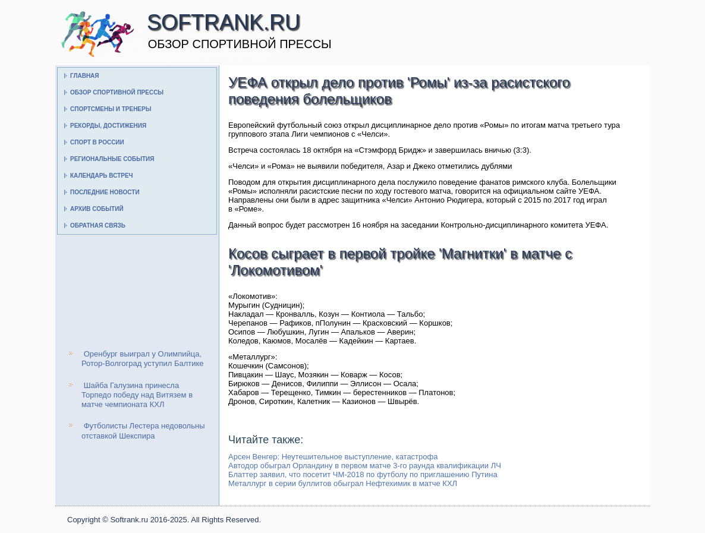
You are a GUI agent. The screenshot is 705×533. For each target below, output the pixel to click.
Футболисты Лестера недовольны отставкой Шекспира (143, 430)
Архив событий (97, 209)
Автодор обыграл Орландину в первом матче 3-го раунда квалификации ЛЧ (364, 465)
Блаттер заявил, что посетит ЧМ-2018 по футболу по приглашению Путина (363, 474)
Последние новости (105, 192)
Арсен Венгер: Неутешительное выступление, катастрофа (333, 456)
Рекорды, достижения (108, 125)
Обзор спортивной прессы (116, 92)
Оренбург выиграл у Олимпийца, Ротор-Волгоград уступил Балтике (142, 358)
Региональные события (112, 159)
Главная (84, 75)
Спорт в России (97, 142)
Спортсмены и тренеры (110, 109)
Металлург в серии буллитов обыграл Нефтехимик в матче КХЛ (342, 483)
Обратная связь (97, 225)
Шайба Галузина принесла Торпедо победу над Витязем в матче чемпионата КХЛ (137, 395)
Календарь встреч (101, 175)
